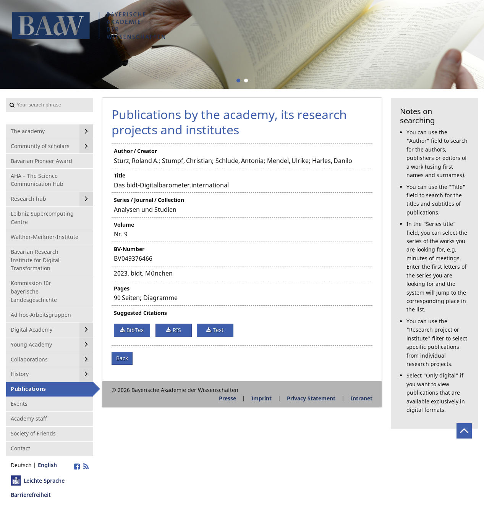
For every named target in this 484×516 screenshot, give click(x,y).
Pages (121, 288)
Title (119, 175)
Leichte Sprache (44, 480)
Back (122, 358)
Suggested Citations (140, 312)
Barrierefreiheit (30, 494)
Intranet (361, 398)
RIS (176, 330)
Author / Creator (135, 151)
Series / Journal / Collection (149, 199)
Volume (124, 224)
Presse (227, 398)
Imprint (261, 398)
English (47, 465)
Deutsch (21, 465)
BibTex (134, 330)
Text (217, 330)
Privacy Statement (311, 398)
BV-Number (129, 249)
